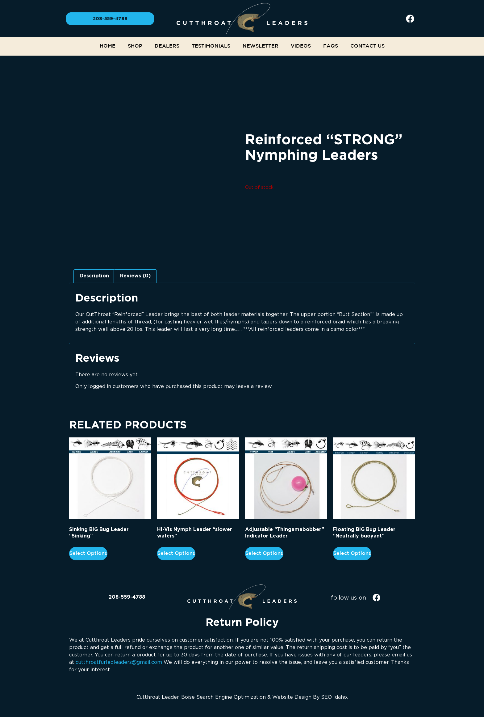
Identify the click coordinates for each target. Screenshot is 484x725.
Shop (135, 46)
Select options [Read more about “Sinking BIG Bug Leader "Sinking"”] (88, 553)
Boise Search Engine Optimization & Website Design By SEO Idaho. (264, 697)
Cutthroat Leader (157, 697)
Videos (301, 46)
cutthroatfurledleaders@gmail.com (119, 662)
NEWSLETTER (260, 46)
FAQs (330, 46)
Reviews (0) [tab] (135, 276)
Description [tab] (94, 276)
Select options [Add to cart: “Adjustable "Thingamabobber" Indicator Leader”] (264, 553)
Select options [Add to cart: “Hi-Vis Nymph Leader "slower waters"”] (176, 553)
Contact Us (367, 46)
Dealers (167, 46)
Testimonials (211, 46)
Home (107, 46)
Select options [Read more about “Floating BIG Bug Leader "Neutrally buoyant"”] (352, 553)
